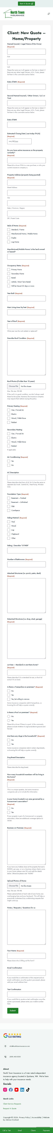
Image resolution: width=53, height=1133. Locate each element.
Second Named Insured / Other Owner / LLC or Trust (26, 96)
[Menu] (49, 14)
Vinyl (13, 522)
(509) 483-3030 (15, 1057)
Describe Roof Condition (20, 338)
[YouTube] (16, 1090)
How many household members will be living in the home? (25, 777)
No (12, 465)
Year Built (14, 293)
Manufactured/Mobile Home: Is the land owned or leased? (26, 250)
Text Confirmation (14, 989)
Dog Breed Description (16, 757)
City (8, 198)
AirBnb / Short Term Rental (21, 282)
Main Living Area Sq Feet (20, 307)
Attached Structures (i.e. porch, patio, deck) (24, 574)
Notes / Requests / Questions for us (21, 908)
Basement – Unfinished (19, 502)
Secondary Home (17, 273)
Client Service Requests (12, 1103)
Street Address (12, 187)
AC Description (13, 472)
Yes (12, 461)
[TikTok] (28, 1090)
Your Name (15, 950)
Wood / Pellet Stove (18, 418)
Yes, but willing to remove (20, 699)
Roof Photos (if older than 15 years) (21, 381)
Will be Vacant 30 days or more (22, 286)
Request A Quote (9, 1108)
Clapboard (15, 534)
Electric (13, 414)
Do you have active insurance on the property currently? (25, 153)
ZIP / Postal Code (13, 218)
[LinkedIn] (22, 1090)
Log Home (15, 242)
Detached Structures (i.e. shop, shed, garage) (24, 620)
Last (8, 67)
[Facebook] (11, 1090)
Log (12, 530)
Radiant (14, 422)
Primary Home (16, 269)
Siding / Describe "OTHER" (18, 545)
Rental (13, 278)
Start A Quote (26, 3)
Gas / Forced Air (17, 410)
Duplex (13, 238)
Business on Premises (19, 828)
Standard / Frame (17, 229)
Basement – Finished (18, 498)
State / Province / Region (16, 208)
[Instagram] (5, 1090)
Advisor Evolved (12, 1120)
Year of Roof (16, 321)
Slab (12, 506)
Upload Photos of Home (16, 881)
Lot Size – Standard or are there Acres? (22, 666)
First (8, 57)
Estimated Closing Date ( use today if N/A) (23, 135)
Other (13, 538)
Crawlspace (15, 510)
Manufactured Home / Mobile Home (24, 234)
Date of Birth (16, 82)
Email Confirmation (14, 968)
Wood (13, 526)
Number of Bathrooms (20, 559)
